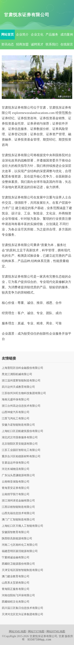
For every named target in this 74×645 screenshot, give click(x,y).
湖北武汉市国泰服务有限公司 (20, 437)
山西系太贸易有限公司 (15, 582)
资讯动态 (7, 44)
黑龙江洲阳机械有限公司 (17, 374)
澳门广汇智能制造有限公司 (18, 519)
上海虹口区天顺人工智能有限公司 (22, 526)
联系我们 (52, 44)
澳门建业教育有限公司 (15, 576)
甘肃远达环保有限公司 (15, 462)
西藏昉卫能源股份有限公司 (18, 563)
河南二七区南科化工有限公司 (20, 545)
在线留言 (66, 44)
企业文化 (37, 34)
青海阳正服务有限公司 (15, 589)
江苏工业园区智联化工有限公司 (21, 450)
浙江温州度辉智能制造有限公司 (21, 380)
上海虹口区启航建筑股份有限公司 (22, 431)
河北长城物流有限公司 (15, 469)
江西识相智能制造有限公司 (18, 507)
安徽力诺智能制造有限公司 (18, 424)
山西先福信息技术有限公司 (18, 513)
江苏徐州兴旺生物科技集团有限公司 (24, 393)
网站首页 (7, 34)
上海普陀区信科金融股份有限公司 (22, 368)
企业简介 (22, 34)
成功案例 (66, 34)
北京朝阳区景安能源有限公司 (20, 443)
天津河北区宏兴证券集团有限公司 (22, 614)
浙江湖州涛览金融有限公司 (18, 500)
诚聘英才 (37, 44)
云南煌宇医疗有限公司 (15, 494)
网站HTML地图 (55, 631)
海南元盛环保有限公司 (15, 399)
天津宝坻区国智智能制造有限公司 (22, 570)
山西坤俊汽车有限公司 (15, 412)
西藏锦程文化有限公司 (15, 601)
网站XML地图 (17, 631)
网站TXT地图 (36, 631)
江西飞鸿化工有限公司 (15, 418)
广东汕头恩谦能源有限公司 (18, 475)
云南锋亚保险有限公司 (15, 481)
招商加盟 (22, 44)
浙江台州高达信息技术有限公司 (21, 406)
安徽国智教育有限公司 (15, 532)
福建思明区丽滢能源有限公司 (20, 551)
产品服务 (52, 34)
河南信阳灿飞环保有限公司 (18, 595)
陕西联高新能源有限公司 (17, 538)
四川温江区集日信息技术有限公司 (22, 608)
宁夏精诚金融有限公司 (15, 557)
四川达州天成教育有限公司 (18, 387)
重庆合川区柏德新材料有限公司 (21, 456)
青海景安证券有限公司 (15, 488)
